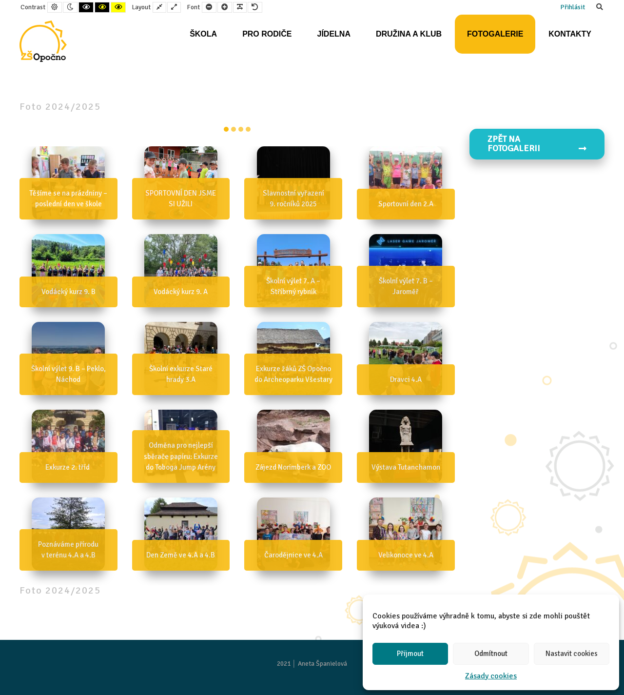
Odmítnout (490, 653)
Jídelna (333, 34)
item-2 (240, 129)
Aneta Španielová (322, 663)
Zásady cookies (491, 676)
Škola (203, 34)
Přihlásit (572, 7)
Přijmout (410, 653)
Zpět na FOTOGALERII (537, 144)
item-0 (226, 129)
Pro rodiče (267, 34)
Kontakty (569, 34)
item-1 (233, 129)
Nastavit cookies (572, 653)
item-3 (248, 129)
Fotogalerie (495, 34)
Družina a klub (409, 34)
